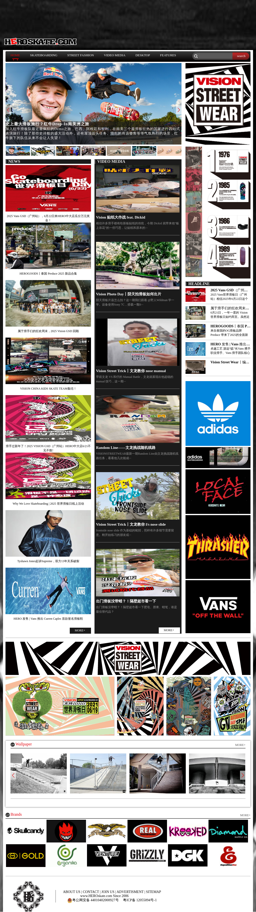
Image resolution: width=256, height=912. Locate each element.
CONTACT (91, 892)
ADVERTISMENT (130, 892)
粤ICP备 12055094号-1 (140, 900)
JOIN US (108, 892)
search (241, 56)
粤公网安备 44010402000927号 (93, 900)
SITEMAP (153, 892)
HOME (15, 55)
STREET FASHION (80, 55)
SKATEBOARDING (43, 55)
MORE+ (80, 630)
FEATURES (168, 55)
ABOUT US (72, 892)
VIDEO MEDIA (114, 55)
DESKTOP (143, 55)
